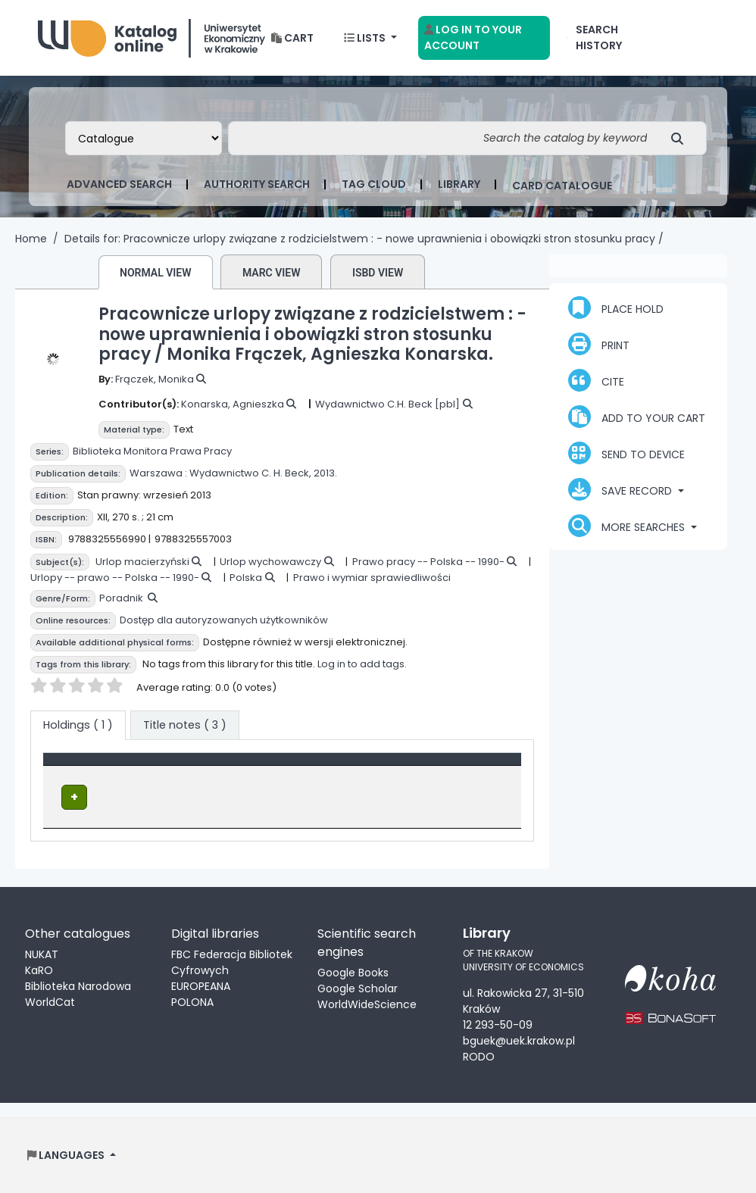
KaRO (39, 968)
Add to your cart (636, 416)
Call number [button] (345, 766)
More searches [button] (628, 525)
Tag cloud (374, 184)
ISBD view (377, 273)
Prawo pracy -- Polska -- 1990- (428, 561)
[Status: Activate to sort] (475, 767)
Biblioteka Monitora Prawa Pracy (152, 451)
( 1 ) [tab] (78, 724)
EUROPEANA (200, 984)
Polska (246, 577)
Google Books (353, 971)
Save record (621, 489)
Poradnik (121, 598)
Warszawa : (158, 473)
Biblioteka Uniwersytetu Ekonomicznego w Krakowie (151, 34)
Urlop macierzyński (142, 561)
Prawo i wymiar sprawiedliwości (372, 577)
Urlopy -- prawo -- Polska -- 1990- (114, 577)
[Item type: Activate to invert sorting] (124, 767)
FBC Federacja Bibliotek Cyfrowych (231, 960)
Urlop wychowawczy (270, 561)
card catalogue (562, 185)
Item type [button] (77, 766)
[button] (292, 38)
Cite (596, 380)
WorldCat (50, 1000)
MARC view (271, 273)
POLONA (192, 1000)
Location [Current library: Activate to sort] (236, 766)
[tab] (184, 725)
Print (598, 344)
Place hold (616, 307)
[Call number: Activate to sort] (366, 767)
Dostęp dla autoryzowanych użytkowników (224, 620)
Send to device (626, 453)
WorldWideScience (367, 1002)
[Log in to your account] (484, 38)
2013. (325, 473)
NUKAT (41, 952)
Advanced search (119, 184)
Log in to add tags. (362, 664)
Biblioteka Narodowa (78, 984)
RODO (479, 1055)
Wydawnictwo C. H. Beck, (250, 473)
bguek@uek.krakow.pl (519, 1040)
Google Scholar (357, 987)
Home (31, 238)
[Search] (681, 138)
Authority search (257, 184)
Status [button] (454, 766)
